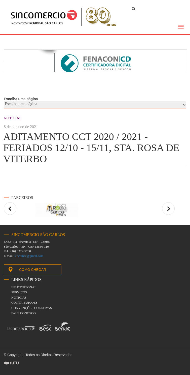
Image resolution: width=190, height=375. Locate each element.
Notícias (19, 297)
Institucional (23, 287)
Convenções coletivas (31, 308)
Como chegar (27, 269)
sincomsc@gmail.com (29, 256)
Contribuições (24, 302)
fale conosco (23, 313)
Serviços (19, 292)
